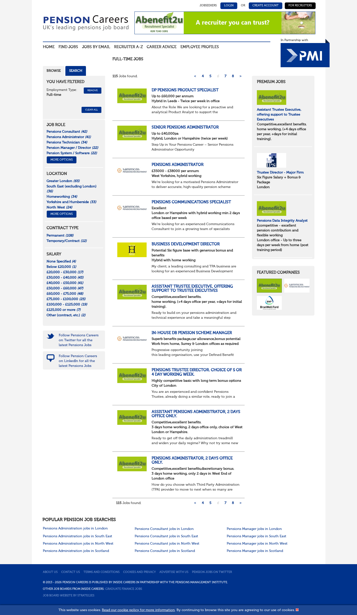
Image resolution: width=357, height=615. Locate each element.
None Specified (61, 261)
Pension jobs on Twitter (212, 572)
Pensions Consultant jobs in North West (167, 543)
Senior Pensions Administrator (185, 128)
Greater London (63, 181)
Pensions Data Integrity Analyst (282, 220)
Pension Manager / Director (72, 148)
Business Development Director (186, 244)
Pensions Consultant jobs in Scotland (165, 551)
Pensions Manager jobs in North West (257, 543)
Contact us (70, 572)
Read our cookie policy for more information (138, 610)
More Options (61, 159)
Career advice (162, 47)
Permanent (60, 235)
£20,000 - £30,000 (65, 272)
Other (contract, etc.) (66, 315)
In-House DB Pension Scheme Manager (192, 333)
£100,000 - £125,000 (67, 304)
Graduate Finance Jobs (123, 589)
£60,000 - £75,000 (65, 294)
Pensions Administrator (177, 165)
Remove (92, 90)
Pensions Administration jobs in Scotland (76, 551)
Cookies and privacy (139, 572)
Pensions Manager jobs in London (254, 529)
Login (229, 5)
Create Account (265, 5)
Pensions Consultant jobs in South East (166, 536)
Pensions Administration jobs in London (75, 528)
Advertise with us (173, 572)
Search (75, 71)
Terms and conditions (101, 572)
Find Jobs (68, 47)
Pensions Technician (67, 142)
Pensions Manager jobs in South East (256, 536)
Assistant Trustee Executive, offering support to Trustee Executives (192, 289)
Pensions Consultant (67, 131)
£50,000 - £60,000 (65, 288)
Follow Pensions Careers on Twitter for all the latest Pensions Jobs (78, 340)
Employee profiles (199, 47)
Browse (54, 71)
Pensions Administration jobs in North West (78, 543)
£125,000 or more (64, 310)
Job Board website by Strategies (68, 595)
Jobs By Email (96, 47)
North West (59, 207)
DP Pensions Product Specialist (185, 90)
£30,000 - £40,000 (65, 277)
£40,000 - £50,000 (65, 283)
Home (49, 47)
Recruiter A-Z (128, 47)
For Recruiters (300, 5)
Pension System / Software (72, 153)
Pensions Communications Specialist (191, 202)
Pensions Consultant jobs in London (164, 529)
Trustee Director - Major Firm (280, 172)
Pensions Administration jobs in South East (77, 536)
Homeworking (62, 196)
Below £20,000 (61, 267)
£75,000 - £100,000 (66, 299)
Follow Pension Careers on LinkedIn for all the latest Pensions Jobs (78, 361)
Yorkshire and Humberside (71, 202)
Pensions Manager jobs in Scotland (255, 551)
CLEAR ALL (91, 110)
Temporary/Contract (67, 241)
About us (50, 572)
